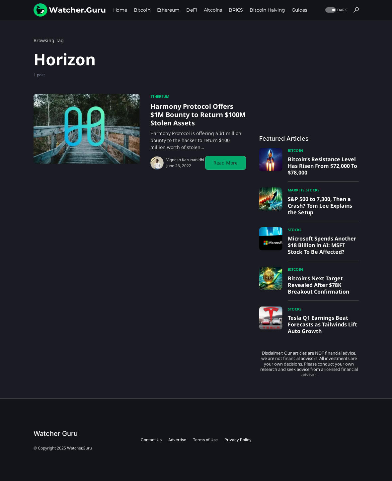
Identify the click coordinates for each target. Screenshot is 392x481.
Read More (225, 163)
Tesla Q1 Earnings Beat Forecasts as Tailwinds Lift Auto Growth (322, 324)
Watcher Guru (56, 434)
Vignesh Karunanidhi (185, 160)
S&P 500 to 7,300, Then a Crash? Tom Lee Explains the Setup (320, 206)
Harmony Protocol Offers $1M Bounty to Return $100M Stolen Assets (198, 114)
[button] (335, 10)
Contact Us (151, 439)
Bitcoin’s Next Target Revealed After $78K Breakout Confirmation (318, 285)
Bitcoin (295, 150)
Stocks (312, 189)
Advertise (177, 439)
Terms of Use (205, 439)
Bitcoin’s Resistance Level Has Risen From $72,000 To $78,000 (322, 166)
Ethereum (159, 96)
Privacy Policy (238, 439)
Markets (296, 189)
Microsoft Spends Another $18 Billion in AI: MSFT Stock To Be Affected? (322, 245)
